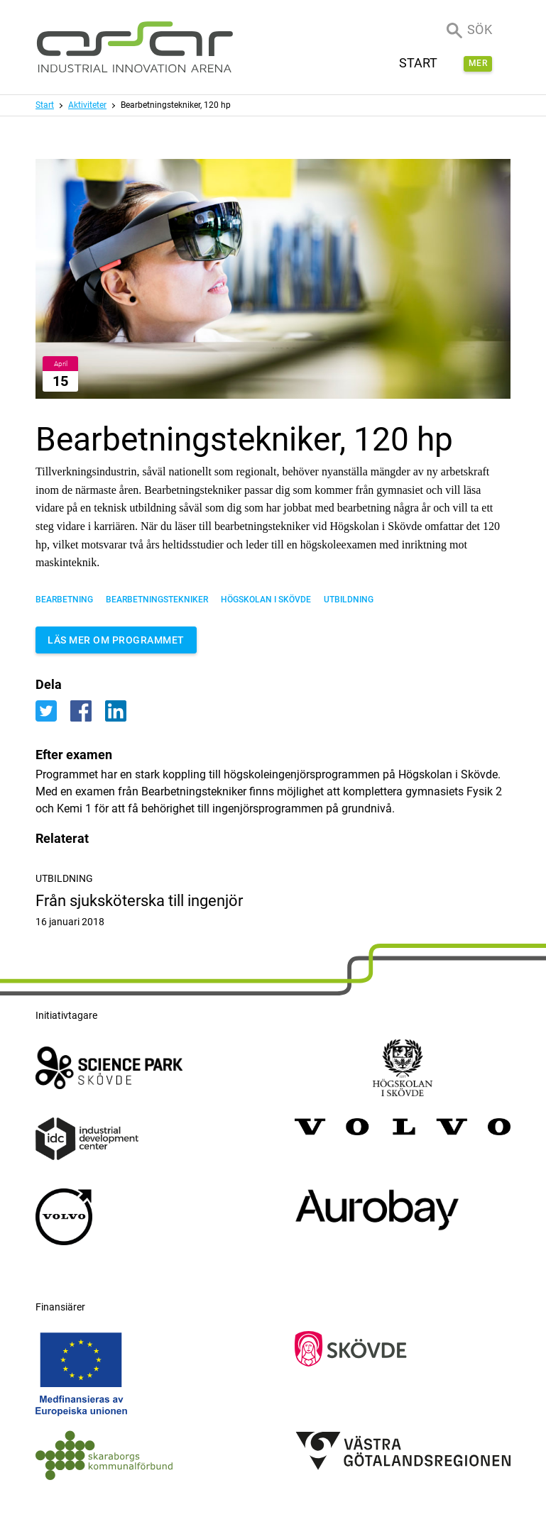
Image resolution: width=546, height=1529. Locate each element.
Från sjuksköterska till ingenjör (273, 910)
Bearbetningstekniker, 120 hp (176, 105)
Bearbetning (64, 600)
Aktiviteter (87, 105)
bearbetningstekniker (157, 600)
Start (45, 105)
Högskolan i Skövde (266, 600)
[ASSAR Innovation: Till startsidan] (135, 47)
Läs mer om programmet (116, 640)
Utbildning (348, 600)
